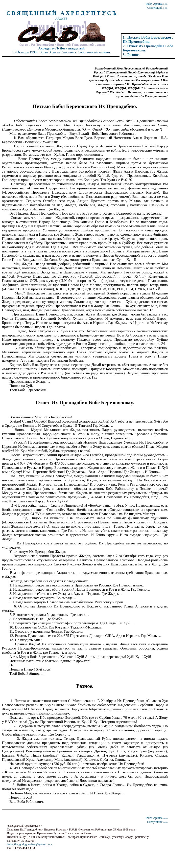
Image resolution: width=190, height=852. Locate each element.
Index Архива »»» (157, 3)
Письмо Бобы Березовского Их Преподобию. (85, 106)
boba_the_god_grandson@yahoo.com (29, 844)
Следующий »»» (157, 7)
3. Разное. (131, 55)
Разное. (85, 686)
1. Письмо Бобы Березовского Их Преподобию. (148, 39)
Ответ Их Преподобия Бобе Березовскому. (85, 402)
